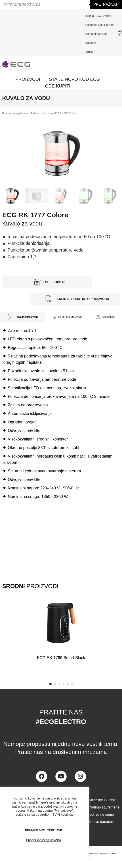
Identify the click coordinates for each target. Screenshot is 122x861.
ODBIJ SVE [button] (54, 830)
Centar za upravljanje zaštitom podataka (98, 853)
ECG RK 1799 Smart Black (61, 657)
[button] (50, 684)
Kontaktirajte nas (97, 34)
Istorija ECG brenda (98, 16)
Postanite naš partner (99, 24)
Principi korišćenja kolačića (43, 840)
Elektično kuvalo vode (42, 113)
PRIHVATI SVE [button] (35, 830)
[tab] (22, 317)
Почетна (6, 113)
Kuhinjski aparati (21, 113)
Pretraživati (106, 4)
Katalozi (90, 42)
